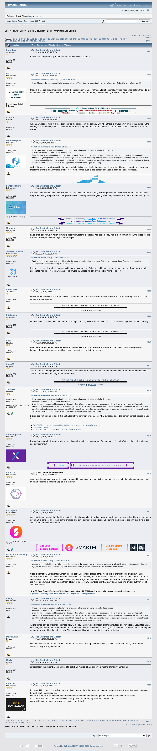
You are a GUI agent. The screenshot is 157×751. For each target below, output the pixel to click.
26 (71, 39)
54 (22, 41)
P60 (8, 73)
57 (29, 41)
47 (126, 39)
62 (43, 41)
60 (37, 41)
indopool (10, 683)
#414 (149, 474)
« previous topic (139, 35)
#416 (149, 556)
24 (66, 39)
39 (105, 39)
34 (92, 39)
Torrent (42, 21)
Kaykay (10, 660)
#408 (149, 291)
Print (148, 41)
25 (69, 39)
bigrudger (11, 50)
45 (121, 39)
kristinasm (11, 315)
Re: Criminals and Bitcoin (48, 50)
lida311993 (11, 289)
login (30, 16)
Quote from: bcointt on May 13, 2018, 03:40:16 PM (50, 258)
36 (97, 39)
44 (118, 39)
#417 (149, 599)
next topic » (148, 36)
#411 (149, 365)
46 (124, 39)
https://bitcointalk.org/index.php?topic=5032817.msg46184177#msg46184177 (62, 594)
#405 (149, 187)
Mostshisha (12, 637)
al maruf (10, 117)
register (38, 16)
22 (61, 39)
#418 (149, 638)
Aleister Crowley (14, 251)
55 (24, 41)
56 (27, 41)
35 (95, 39)
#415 (149, 512)
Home (12, 25)
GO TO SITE (50, 430)
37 (100, 39)
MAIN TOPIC (38, 430)
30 (82, 39)
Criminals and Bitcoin (65, 31)
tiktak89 (10, 364)
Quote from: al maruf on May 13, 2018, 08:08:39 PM (50, 561)
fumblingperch (13, 434)
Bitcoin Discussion (36, 31)
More (49, 25)
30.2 (36, 21)
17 (46, 39)
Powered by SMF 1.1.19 (63, 746)
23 (63, 39)
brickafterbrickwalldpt (17, 554)
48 (6, 41)
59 (35, 41)
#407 (149, 253)
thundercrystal (13, 140)
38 (103, 39)
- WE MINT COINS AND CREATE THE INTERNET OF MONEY (90, 380)
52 (16, 41)
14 (38, 39)
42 (113, 39)
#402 (149, 75)
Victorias (10, 389)
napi (8, 341)
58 (32, 41)
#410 (149, 342)
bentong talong (13, 186)
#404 (149, 142)
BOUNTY (77, 430)
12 (33, 39)
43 (116, 39)
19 (52, 39)
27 (74, 39)
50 (11, 41)
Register (41, 25)
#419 (149, 661)
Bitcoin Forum (11, 31)
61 (40, 41)
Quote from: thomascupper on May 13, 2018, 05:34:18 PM (53, 79)
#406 (149, 229)
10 (28, 39)
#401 (149, 51)
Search (26, 25)
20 (54, 39)
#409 (149, 316)
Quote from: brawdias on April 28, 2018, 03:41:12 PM (51, 147)
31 (84, 39)
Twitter (100, 385)
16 (44, 39)
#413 (149, 436)
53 (19, 41)
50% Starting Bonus (41, 427)
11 (31, 39)
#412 (149, 391)
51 (14, 41)
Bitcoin (23, 31)
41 (111, 39)
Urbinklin (10, 228)
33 (90, 39)
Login (33, 25)
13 (36, 39)
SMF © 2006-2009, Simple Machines (88, 746)
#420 (149, 685)
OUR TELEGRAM (65, 430)
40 (108, 39)
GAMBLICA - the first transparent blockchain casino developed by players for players (66, 425)
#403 (149, 118)
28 (76, 39)
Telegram (81, 385)
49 (8, 41)
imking (9, 598)
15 (41, 39)
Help (19, 25)
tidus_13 (10, 472)
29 (79, 39)
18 (49, 39)
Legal (49, 31)
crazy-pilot (11, 510)
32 (87, 39)
